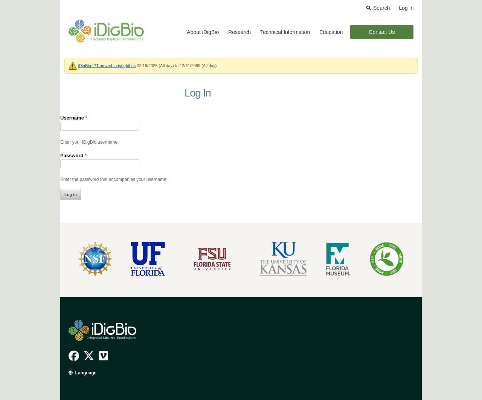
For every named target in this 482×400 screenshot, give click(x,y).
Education (331, 32)
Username (73, 118)
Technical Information (285, 32)
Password (73, 155)
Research (239, 32)
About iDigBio (203, 32)
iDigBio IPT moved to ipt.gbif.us (107, 65)
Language (86, 372)
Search (381, 8)
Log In (406, 8)
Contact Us (382, 32)
